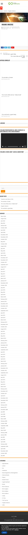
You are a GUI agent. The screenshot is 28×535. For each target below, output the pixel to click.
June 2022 (3, 234)
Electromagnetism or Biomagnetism (10, 485)
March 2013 (3, 374)
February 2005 (4, 457)
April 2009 (3, 429)
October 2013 (4, 360)
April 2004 (3, 461)
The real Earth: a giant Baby (10, 54)
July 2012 (3, 390)
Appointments (5, 476)
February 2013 (4, 376)
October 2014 (4, 339)
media (7, 28)
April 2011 (3, 408)
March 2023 (3, 229)
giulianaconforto (6, 27)
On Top (4, 511)
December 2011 (4, 404)
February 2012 (4, 402)
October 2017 (4, 275)
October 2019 (4, 252)
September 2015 (4, 323)
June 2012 (3, 392)
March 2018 (3, 268)
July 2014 (3, 344)
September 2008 (4, 438)
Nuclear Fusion (5, 492)
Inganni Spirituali (6, 495)
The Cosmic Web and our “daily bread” (17, 56)
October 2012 (4, 383)
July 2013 (3, 365)
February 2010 (4, 418)
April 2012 (3, 397)
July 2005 (3, 450)
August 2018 (3, 259)
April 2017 (3, 289)
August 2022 (3, 231)
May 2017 (3, 286)
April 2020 (3, 245)
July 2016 (3, 300)
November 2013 (4, 358)
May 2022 (3, 236)
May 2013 (3, 369)
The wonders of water (7, 77)
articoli (5, 11)
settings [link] (16, 529)
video (10, 28)
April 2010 (3, 415)
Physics (3, 490)
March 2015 (3, 332)
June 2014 (3, 346)
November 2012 (4, 381)
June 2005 (3, 452)
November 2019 (4, 250)
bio (3, 481)
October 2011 (4, 406)
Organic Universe (4, 219)
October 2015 (4, 321)
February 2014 (4, 353)
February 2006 (4, 445)
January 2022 (3, 238)
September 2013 (4, 362)
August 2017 (3, 280)
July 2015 (3, 326)
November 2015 (4, 319)
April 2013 (3, 372)
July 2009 (3, 425)
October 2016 (4, 298)
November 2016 (4, 296)
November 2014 (4, 337)
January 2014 (3, 355)
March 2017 (3, 291)
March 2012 (3, 399)
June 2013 (3, 367)
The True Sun (5, 513)
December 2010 (4, 411)
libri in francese (5, 499)
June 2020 (3, 243)
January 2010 (3, 420)
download (4, 483)
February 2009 (4, 434)
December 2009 (4, 422)
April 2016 (3, 307)
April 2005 (3, 454)
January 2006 (3, 448)
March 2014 (3, 351)
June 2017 (3, 284)
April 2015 (3, 330)
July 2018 (3, 261)
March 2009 (3, 431)
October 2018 (4, 257)
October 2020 (4, 240)
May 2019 (3, 254)
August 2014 (3, 342)
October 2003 (4, 466)
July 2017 (3, 282)
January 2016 (3, 314)
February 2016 (4, 312)
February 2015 (4, 335)
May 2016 (3, 305)
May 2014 (3, 349)
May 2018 (3, 263)
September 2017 (4, 277)
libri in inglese (5, 501)
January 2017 (3, 293)
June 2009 (3, 427)
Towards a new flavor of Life (7, 212)
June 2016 (3, 303)
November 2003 (4, 464)
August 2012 (3, 388)
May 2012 (3, 395)
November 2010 (4, 413)
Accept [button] (4, 532)
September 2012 (4, 385)
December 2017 (4, 270)
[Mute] (23, 146)
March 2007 (3, 443)
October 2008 (4, 436)
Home (1, 11)
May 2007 (3, 441)
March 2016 (3, 309)
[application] (14, 140)
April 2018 (3, 266)
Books (3, 497)
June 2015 (3, 328)
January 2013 (3, 379)
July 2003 (3, 468)
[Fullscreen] (25, 146)
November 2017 (4, 273)
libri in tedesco (5, 506)
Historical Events (5, 488)
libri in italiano (5, 504)
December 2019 (4, 247)
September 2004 (4, 459)
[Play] (3, 146)
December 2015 (4, 316)
